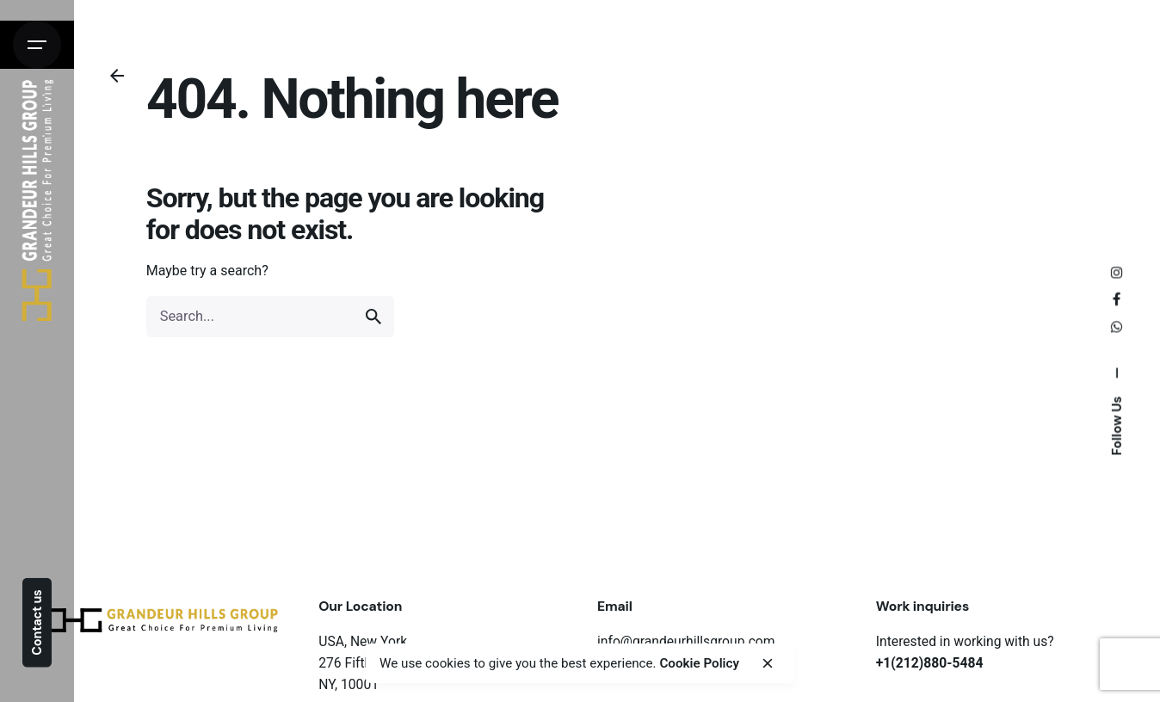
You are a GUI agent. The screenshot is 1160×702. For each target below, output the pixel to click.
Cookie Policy (699, 663)
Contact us (37, 622)
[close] (767, 663)
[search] (373, 316)
